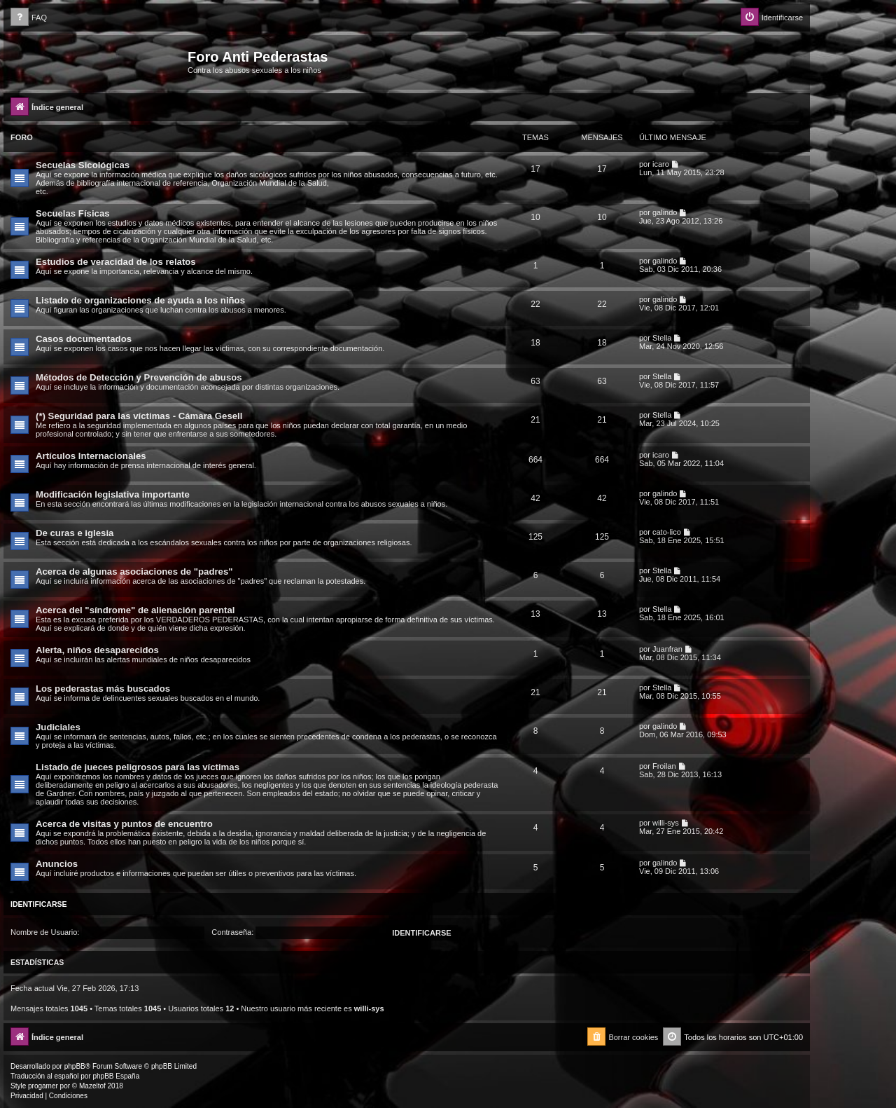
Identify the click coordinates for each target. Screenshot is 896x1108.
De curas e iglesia (74, 533)
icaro (660, 164)
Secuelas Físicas (73, 213)
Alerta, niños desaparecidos (97, 650)
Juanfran (667, 649)
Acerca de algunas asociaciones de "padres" (134, 571)
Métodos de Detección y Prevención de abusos (139, 377)
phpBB (74, 1066)
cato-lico (666, 532)
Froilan (664, 766)
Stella (662, 338)
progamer (43, 1086)
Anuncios (57, 864)
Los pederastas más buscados (103, 688)
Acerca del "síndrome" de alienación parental (135, 610)
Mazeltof (92, 1086)
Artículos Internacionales (91, 456)
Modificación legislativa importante (113, 494)
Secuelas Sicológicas (83, 165)
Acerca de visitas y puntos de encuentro (124, 824)
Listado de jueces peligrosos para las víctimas (137, 767)
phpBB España (115, 1076)
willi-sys (665, 823)
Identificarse (38, 904)
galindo (664, 212)
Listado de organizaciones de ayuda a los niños (140, 300)
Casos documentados (84, 339)
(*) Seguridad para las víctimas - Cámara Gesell (139, 416)
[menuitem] (28, 18)
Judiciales (58, 727)
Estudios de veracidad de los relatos (116, 262)
